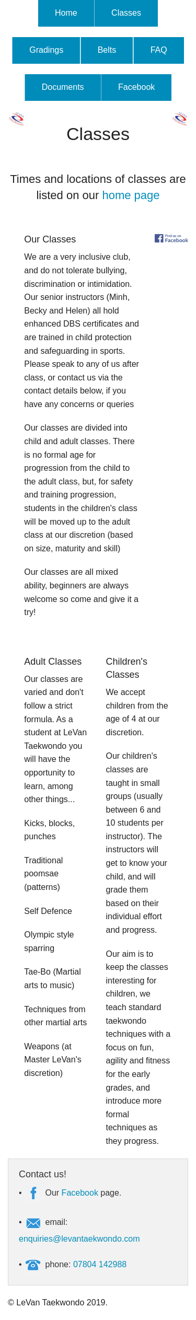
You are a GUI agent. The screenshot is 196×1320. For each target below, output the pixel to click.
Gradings (46, 49)
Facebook (136, 87)
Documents (63, 87)
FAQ (159, 49)
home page (130, 195)
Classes (126, 12)
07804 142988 (99, 1264)
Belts (107, 49)
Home (66, 12)
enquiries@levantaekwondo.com (79, 1238)
